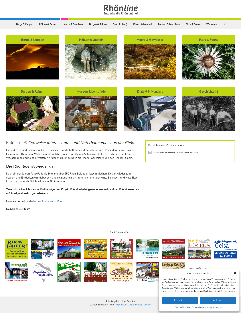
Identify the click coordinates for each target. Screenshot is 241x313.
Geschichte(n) (120, 24)
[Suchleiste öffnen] (224, 24)
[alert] (190, 152)
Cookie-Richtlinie (182, 307)
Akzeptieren (180, 300)
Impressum (218, 307)
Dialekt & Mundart (142, 24)
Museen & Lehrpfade (169, 24)
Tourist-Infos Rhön (52, 201)
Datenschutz (135, 304)
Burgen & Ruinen (98, 24)
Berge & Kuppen (24, 24)
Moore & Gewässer (73, 24)
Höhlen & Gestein (48, 24)
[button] (234, 273)
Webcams (211, 24)
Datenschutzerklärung (202, 307)
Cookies (148, 304)
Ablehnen (218, 300)
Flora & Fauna (193, 24)
